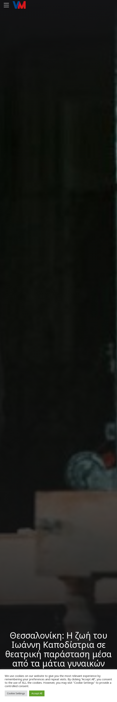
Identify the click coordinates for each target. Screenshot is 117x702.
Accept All (36, 693)
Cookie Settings (16, 693)
